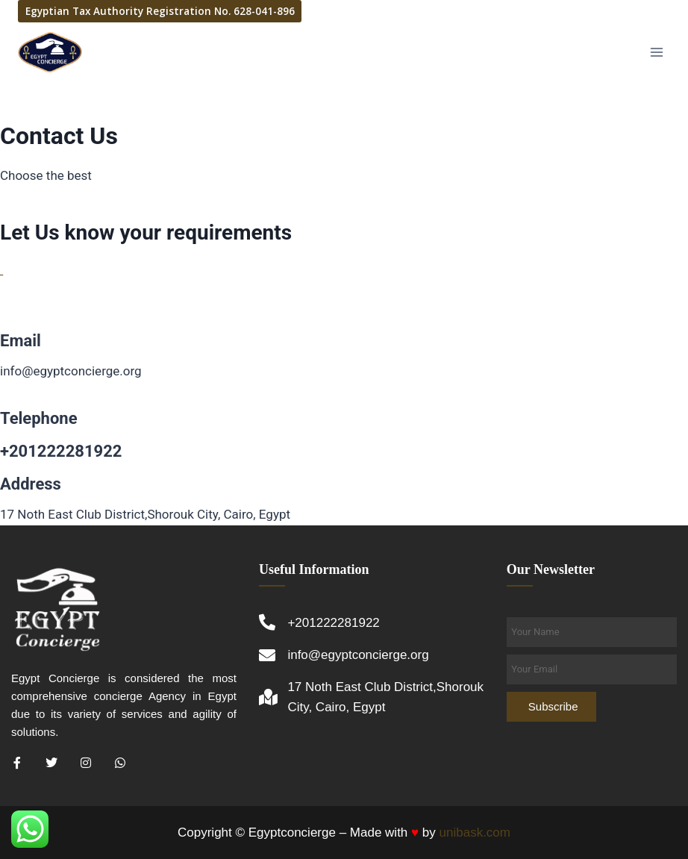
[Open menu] (656, 51)
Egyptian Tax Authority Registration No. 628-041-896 (160, 11)
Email (20, 340)
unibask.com (475, 832)
